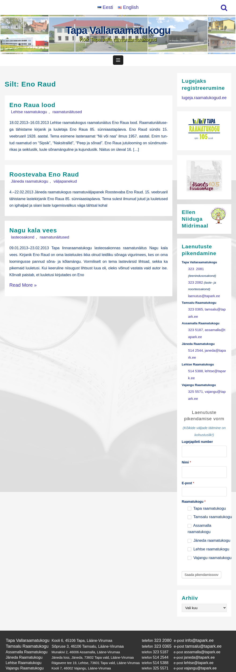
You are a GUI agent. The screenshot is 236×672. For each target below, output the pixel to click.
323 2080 (157, 630)
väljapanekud (58, 183)
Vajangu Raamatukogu (23, 655)
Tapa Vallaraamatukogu (118, 30)
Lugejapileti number (197, 434)
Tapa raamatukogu (207, 499)
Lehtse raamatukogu (26, 114)
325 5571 (194, 385)
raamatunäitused (59, 114)
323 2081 (195, 270)
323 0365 (194, 309)
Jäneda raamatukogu (26, 183)
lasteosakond (20, 239)
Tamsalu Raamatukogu (25, 636)
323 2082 (194, 283)
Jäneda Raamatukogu (22, 645)
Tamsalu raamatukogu (210, 507)
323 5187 (194, 327)
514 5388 (194, 366)
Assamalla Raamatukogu (24, 641)
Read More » (20, 285)
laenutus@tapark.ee (202, 296)
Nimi (186, 453)
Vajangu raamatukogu (210, 548)
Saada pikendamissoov (201, 565)
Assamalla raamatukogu (199, 519)
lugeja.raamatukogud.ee (202, 99)
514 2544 (194, 347)
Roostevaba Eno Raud (48, 176)
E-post (188, 473)
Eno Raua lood (35, 107)
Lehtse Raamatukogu (22, 650)
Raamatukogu (194, 492)
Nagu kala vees (36, 231)
